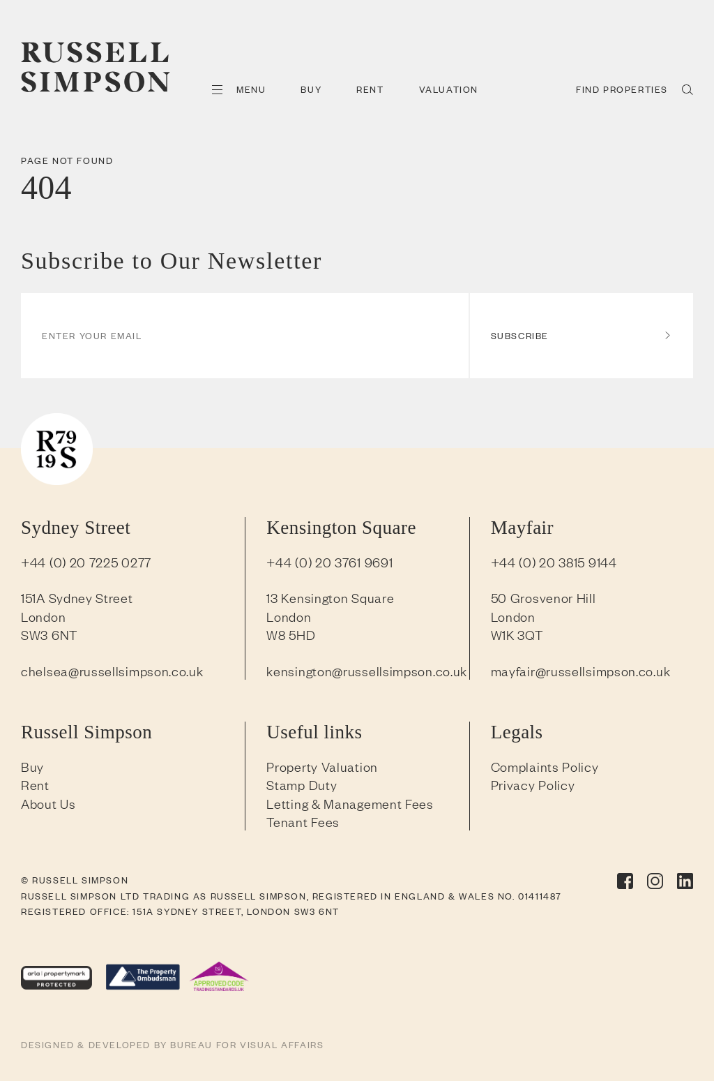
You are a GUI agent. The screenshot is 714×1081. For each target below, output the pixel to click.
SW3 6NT (49, 634)
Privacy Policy (533, 784)
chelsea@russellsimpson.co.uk (112, 670)
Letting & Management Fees (350, 803)
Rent (369, 89)
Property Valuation (322, 766)
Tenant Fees (303, 821)
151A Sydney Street (77, 597)
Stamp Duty (301, 784)
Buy (311, 89)
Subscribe (581, 335)
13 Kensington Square (330, 597)
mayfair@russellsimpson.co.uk (581, 670)
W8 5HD (290, 634)
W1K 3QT (517, 634)
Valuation (448, 89)
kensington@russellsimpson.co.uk (366, 670)
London (43, 616)
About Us (48, 803)
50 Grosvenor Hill (543, 597)
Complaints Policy (545, 766)
